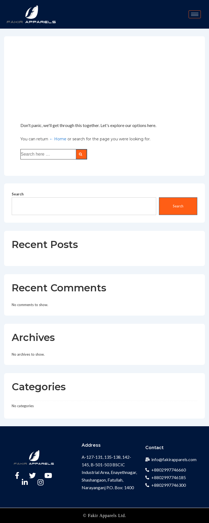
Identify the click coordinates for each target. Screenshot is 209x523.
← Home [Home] (57, 139)
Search (18, 194)
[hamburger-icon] (195, 14)
